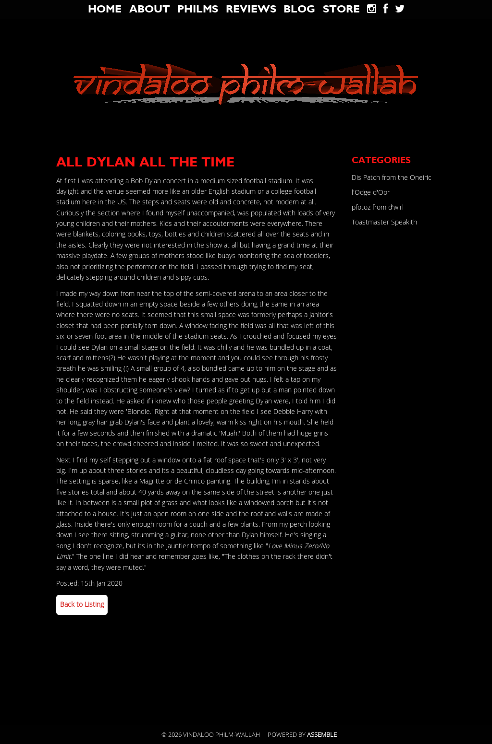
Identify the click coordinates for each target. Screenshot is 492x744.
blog (299, 9)
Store (341, 9)
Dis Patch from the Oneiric (391, 178)
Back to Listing (82, 605)
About (149, 9)
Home (105, 9)
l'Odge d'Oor (371, 193)
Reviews (251, 9)
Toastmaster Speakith (384, 222)
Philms (197, 9)
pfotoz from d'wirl (378, 207)
